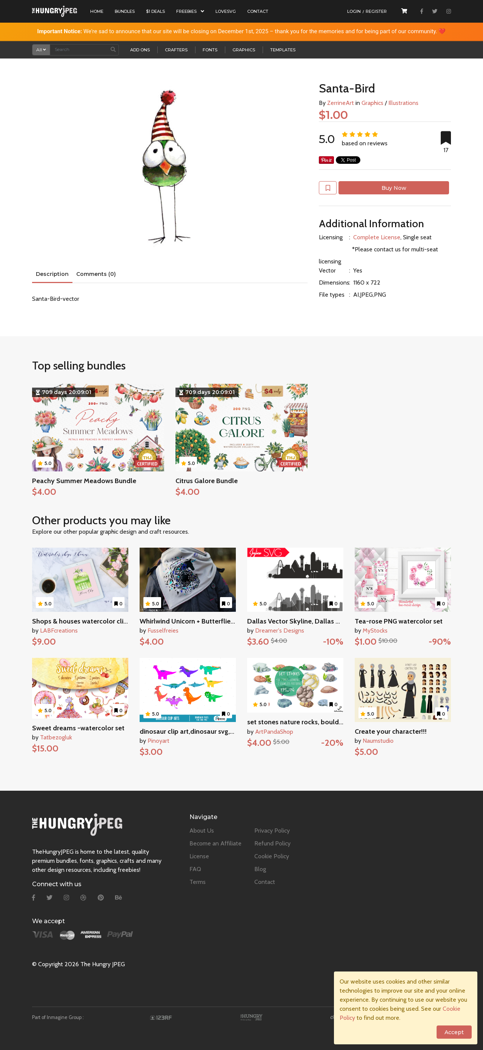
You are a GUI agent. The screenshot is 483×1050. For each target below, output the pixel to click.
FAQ (195, 869)
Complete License (376, 237)
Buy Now (393, 188)
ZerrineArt (340, 102)
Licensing (331, 237)
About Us (201, 830)
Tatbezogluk (56, 737)
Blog (260, 869)
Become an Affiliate (215, 843)
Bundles (125, 11)
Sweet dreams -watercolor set (78, 728)
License (199, 856)
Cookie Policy (271, 856)
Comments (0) (96, 274)
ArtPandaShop (274, 731)
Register (376, 11)
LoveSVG (225, 11)
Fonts (210, 49)
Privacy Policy (272, 830)
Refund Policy (272, 843)
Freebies (190, 11)
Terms (197, 881)
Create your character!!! (391, 731)
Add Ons (140, 49)
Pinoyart (158, 740)
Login (354, 11)
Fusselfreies (163, 630)
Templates (282, 49)
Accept (454, 1032)
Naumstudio (378, 740)
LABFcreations (59, 630)
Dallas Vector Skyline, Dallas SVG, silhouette (314, 621)
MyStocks (375, 630)
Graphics (243, 49)
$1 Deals (155, 11)
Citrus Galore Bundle (206, 481)
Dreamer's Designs (279, 630)
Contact (257, 11)
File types (332, 294)
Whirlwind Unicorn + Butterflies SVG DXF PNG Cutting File (226, 621)
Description (52, 274)
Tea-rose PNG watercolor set (399, 621)
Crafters (176, 49)
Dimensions (334, 282)
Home (96, 11)
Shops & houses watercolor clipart (84, 621)
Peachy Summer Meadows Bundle (84, 481)
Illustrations (403, 102)
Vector (327, 270)
